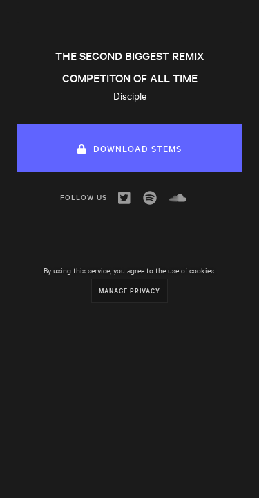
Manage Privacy (129, 290)
